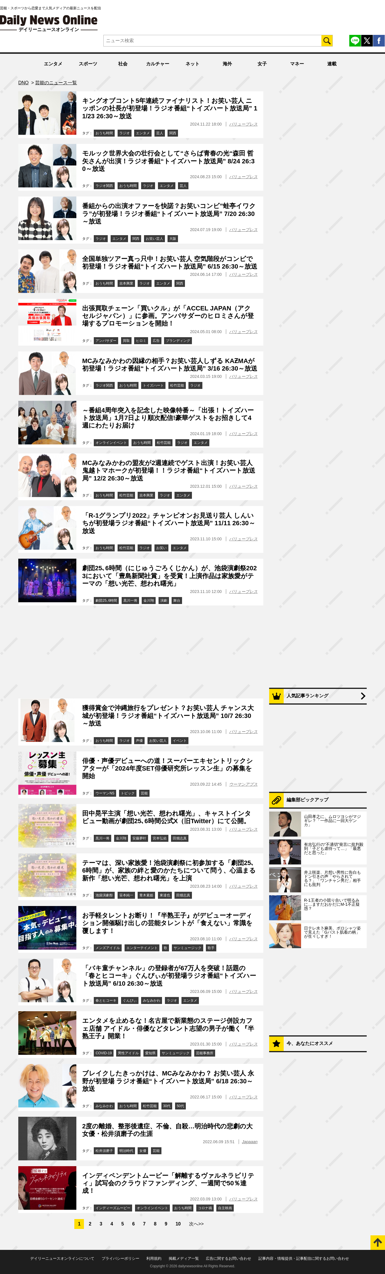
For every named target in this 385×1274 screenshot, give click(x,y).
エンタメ (53, 63)
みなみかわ (151, 1000)
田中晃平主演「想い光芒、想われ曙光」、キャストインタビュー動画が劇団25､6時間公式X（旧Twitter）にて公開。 (166, 817)
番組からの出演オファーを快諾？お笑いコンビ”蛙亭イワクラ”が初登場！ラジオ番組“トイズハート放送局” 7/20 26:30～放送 (169, 213)
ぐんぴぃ (130, 1000)
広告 (156, 341)
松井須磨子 (104, 1151)
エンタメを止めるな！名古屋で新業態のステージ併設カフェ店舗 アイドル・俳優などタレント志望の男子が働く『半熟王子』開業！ (168, 1028)
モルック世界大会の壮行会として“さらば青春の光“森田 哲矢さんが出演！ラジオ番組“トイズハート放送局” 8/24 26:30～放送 (168, 161)
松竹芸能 (177, 385)
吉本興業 (126, 283)
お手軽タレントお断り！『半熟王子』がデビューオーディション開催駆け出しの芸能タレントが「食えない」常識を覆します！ (167, 923)
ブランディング (178, 341)
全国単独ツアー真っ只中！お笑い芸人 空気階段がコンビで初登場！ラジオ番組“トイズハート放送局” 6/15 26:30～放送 (169, 262)
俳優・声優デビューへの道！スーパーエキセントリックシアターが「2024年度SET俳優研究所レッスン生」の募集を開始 (167, 768)
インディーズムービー (113, 1208)
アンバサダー (106, 341)
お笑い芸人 (154, 239)
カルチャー (157, 63)
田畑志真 (180, 838)
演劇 (163, 600)
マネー (297, 63)
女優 (142, 1151)
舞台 (176, 600)
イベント (180, 741)
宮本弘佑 (160, 838)
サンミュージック (188, 948)
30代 (166, 1106)
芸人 (159, 133)
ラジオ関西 (104, 186)
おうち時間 (104, 133)
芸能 (144, 793)
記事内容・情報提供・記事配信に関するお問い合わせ (303, 1258)
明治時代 (126, 1151)
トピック (128, 793)
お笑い (161, 548)
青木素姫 (146, 895)
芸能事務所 (204, 1053)
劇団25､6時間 (106, 600)
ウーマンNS (105, 793)
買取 (126, 341)
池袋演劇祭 (104, 895)
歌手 (211, 948)
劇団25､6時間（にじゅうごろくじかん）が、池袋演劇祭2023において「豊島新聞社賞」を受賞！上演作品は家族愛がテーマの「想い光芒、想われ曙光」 (169, 575)
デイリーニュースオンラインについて (62, 1258)
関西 (172, 133)
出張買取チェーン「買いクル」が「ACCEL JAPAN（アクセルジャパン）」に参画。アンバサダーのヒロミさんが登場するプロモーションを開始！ (168, 316)
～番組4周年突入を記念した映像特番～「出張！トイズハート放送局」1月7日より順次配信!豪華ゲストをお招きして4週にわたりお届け (168, 418)
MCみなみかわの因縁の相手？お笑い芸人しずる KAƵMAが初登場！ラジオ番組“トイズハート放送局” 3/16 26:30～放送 (169, 364)
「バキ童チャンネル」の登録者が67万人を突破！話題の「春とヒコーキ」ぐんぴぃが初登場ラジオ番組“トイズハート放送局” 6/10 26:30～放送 (169, 975)
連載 (332, 63)
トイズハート (153, 385)
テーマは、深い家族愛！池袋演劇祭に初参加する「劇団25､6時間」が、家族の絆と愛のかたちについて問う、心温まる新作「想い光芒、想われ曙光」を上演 (169, 870)
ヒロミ (141, 341)
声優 (139, 741)
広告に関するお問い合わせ (228, 1258)
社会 (122, 63)
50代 (180, 1106)
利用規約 (153, 1258)
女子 (262, 63)
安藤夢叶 (139, 838)
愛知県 (150, 1053)
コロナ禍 (205, 1208)
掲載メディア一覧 (184, 1258)
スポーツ (88, 63)
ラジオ (124, 133)
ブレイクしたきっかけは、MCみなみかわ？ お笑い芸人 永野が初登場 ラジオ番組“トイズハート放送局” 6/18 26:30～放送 (168, 1081)
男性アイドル (128, 1053)
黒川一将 (130, 600)
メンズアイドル (108, 948)
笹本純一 (126, 895)
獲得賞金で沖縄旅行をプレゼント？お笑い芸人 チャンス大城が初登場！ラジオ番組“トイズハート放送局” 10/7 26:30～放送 (168, 715)
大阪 (172, 239)
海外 (227, 63)
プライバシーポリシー (120, 1258)
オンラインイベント (111, 443)
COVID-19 (103, 1053)
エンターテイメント (142, 948)
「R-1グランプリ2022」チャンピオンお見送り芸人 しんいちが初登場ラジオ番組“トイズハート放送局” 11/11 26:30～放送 (168, 523)
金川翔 (148, 600)
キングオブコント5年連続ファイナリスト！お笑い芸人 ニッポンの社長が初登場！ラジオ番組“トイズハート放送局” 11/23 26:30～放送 (169, 108)
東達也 (165, 895)
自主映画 (225, 1208)
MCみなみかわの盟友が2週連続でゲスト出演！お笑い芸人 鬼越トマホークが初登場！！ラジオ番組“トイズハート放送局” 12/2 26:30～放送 (168, 470)
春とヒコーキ (106, 1000)
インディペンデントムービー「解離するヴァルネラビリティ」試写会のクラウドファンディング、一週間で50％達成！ (168, 1183)
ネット (192, 63)
